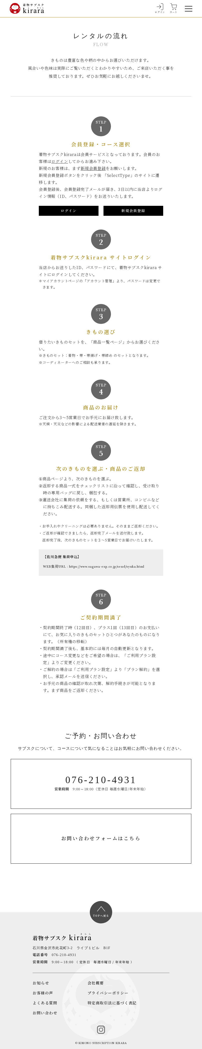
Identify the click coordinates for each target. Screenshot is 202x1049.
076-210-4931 (64, 955)
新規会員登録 (93, 168)
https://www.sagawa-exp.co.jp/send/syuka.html (106, 567)
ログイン (59, 161)
